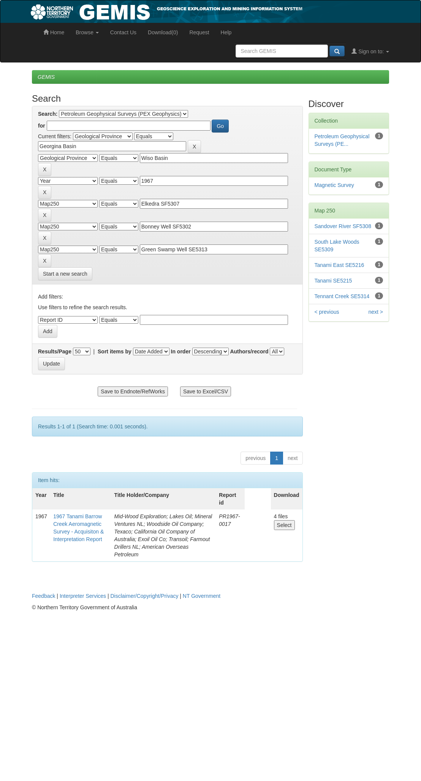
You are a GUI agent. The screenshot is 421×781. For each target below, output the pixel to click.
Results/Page (54, 351)
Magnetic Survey (334, 185)
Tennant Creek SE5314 (342, 296)
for (41, 126)
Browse (87, 32)
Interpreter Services (83, 596)
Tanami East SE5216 (339, 265)
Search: (47, 114)
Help (226, 32)
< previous (327, 312)
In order (181, 351)
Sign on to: (370, 51)
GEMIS (46, 77)
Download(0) (163, 32)
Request (199, 32)
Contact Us (123, 32)
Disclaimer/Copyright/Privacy (145, 596)
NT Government (201, 596)
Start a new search (65, 274)
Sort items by (114, 351)
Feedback (43, 596)
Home (53, 32)
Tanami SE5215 (333, 281)
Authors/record (249, 351)
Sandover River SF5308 (343, 226)
